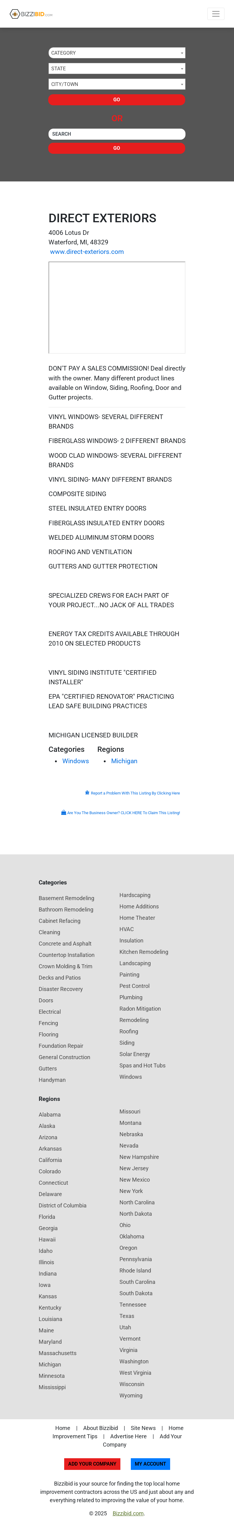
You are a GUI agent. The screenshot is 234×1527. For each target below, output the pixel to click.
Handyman (52, 1080)
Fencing (48, 1023)
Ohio (125, 1225)
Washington (134, 1361)
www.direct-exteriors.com (87, 251)
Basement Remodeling (66, 898)
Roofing (128, 1031)
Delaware (50, 1194)
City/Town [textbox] (64, 84)
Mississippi (52, 1387)
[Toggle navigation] (215, 14)
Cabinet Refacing (59, 921)
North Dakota (135, 1213)
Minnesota (52, 1376)
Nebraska (131, 1134)
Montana (130, 1123)
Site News (143, 1428)
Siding (127, 1042)
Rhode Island (135, 1270)
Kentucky (50, 1307)
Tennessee (132, 1304)
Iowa (45, 1285)
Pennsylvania (135, 1259)
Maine (46, 1330)
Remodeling (134, 1020)
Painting (129, 974)
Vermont (130, 1338)
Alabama (50, 1114)
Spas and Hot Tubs (142, 1065)
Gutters (48, 1068)
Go (116, 100)
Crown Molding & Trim (65, 966)
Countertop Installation (67, 955)
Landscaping (135, 963)
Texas (126, 1316)
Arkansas (50, 1148)
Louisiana (50, 1319)
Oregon (128, 1248)
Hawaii (47, 1239)
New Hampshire (139, 1157)
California (50, 1160)
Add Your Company (92, 1464)
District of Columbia (63, 1205)
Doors (46, 1000)
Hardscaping (134, 895)
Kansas (48, 1296)
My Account (150, 1464)
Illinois (46, 1262)
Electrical (50, 1011)
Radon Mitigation (140, 1008)
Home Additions (139, 906)
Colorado (50, 1171)
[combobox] (117, 52)
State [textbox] (58, 69)
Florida (47, 1217)
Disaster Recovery (61, 989)
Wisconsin (131, 1384)
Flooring (48, 1034)
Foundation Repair (61, 1046)
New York (131, 1191)
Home (62, 1428)
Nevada (128, 1145)
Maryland (50, 1342)
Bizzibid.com (128, 1513)
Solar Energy (134, 1054)
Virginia (128, 1350)
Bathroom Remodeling (66, 909)
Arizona (48, 1137)
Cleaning (49, 932)
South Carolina (137, 1282)
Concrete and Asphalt (65, 943)
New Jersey (134, 1168)
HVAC (126, 929)
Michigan (124, 761)
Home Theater (137, 918)
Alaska (47, 1126)
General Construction (64, 1057)
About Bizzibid (100, 1428)
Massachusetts (57, 1353)
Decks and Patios (60, 977)
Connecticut (53, 1182)
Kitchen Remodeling (143, 952)
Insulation (131, 940)
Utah (125, 1327)
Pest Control (134, 986)
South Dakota (136, 1293)
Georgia (48, 1228)
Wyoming (130, 1395)
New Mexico (134, 1179)
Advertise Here (128, 1436)
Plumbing (130, 997)
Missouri (129, 1111)
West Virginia (135, 1373)
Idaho (46, 1251)
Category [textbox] (63, 53)
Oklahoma (131, 1236)
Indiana (48, 1273)
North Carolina (137, 1202)
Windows (75, 761)
